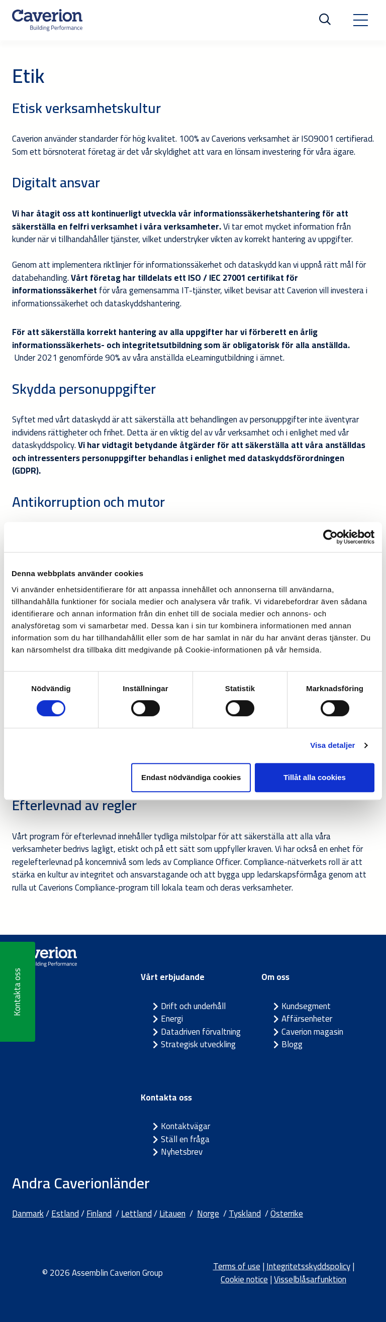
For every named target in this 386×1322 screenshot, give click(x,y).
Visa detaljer (332, 745)
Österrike (286, 1213)
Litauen (172, 1213)
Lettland (136, 1213)
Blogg (292, 1044)
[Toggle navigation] (360, 20)
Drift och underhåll (193, 1006)
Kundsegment (306, 1006)
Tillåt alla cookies (314, 777)
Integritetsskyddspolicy (308, 1266)
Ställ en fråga (185, 1139)
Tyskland (245, 1213)
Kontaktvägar (185, 1126)
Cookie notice (244, 1279)
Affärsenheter (306, 1019)
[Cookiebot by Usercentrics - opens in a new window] (330, 536)
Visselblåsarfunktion (310, 1279)
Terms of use (236, 1266)
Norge (208, 1213)
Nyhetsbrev (182, 1152)
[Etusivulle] (47, 20)
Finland (99, 1213)
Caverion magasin (312, 1032)
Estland (65, 1213)
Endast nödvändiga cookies (191, 777)
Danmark (28, 1213)
